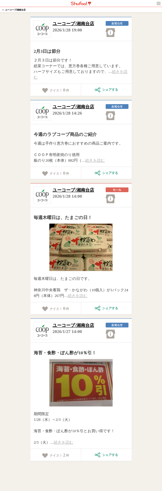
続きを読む (95, 160)
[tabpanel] (81, 247)
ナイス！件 (55, 90)
